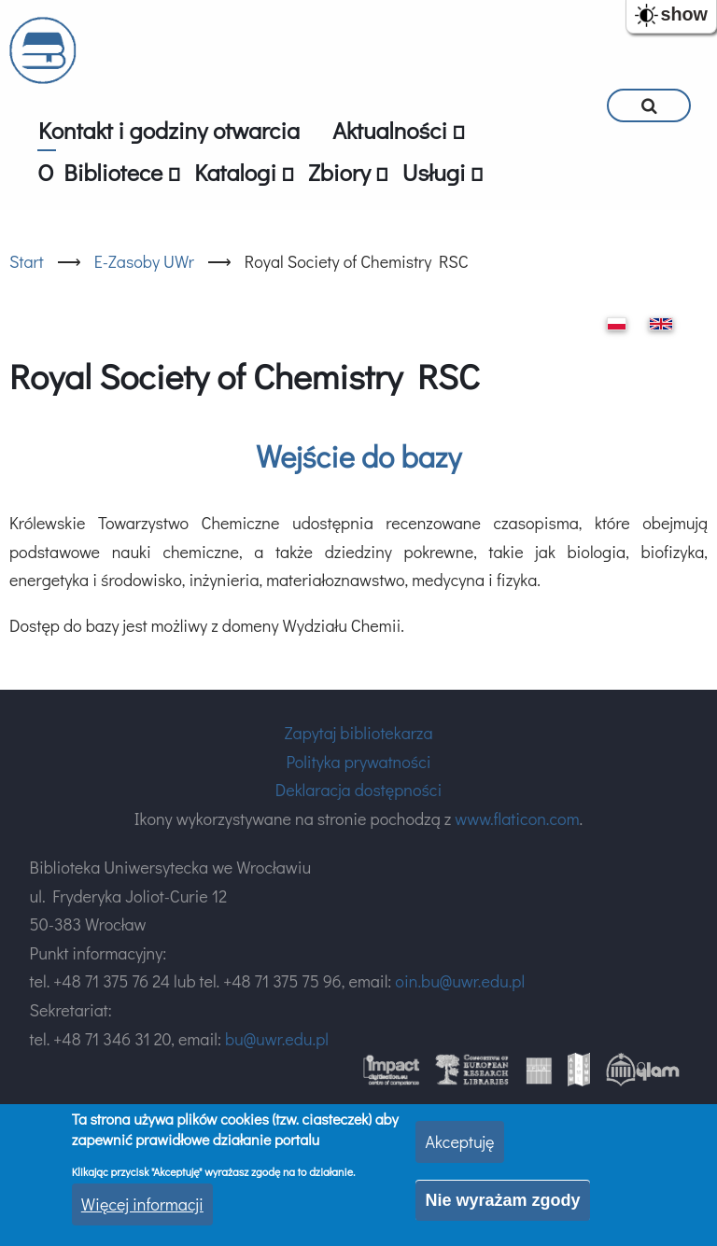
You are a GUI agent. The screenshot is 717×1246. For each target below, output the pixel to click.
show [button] (684, 14)
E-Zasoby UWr (144, 261)
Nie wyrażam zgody (502, 1200)
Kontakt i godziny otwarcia (169, 130)
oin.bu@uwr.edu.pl (460, 981)
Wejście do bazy (358, 456)
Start (26, 261)
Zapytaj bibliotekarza (358, 732)
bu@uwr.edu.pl (277, 1039)
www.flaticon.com (517, 818)
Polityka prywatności (358, 761)
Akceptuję (459, 1141)
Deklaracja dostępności (358, 789)
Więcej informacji (142, 1204)
